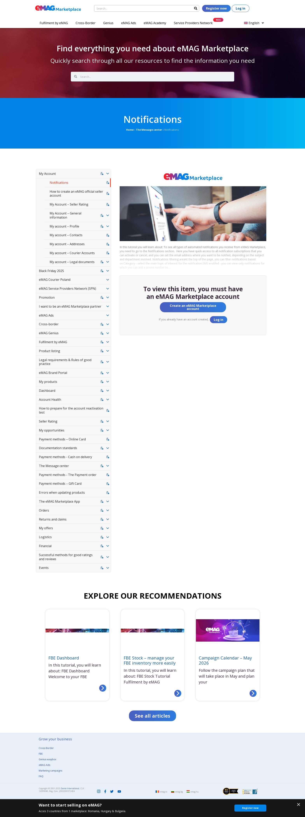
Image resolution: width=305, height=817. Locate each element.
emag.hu (195, 791)
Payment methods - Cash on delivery (65, 457)
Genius (108, 23)
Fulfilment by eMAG (54, 23)
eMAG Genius (49, 333)
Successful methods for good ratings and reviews (66, 557)
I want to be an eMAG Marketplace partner (70, 306)
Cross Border (46, 748)
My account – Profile (64, 226)
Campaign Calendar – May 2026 (225, 660)
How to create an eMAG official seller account (76, 193)
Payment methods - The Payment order (67, 475)
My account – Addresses (67, 244)
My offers (46, 528)
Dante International (70, 788)
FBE (41, 753)
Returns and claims (53, 519)
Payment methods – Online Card (62, 439)
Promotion (47, 297)
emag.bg (179, 791)
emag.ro (163, 791)
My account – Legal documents (72, 262)
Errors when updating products (62, 492)
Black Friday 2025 (51, 271)
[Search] (195, 8)
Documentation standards (58, 448)
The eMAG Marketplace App (59, 501)
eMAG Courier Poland (54, 279)
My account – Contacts (66, 235)
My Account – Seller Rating (69, 204)
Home (130, 129)
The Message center (149, 129)
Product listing (49, 351)
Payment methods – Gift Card (60, 483)
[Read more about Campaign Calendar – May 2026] (253, 693)
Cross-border (49, 324)
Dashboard (47, 390)
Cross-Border (86, 23)
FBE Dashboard (63, 658)
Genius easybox (47, 759)
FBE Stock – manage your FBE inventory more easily (150, 660)
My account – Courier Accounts (72, 253)
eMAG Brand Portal (53, 373)
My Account (47, 173)
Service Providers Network (193, 23)
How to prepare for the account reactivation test (71, 410)
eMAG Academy (155, 23)
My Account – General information (65, 215)
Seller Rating (48, 421)
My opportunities (51, 430)
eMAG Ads (128, 23)
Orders (44, 510)
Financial (45, 546)
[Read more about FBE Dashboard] (102, 688)
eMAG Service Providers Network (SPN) (67, 288)
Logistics (45, 537)
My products (48, 382)
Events (44, 568)
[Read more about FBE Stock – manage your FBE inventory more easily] (177, 693)
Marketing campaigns (50, 770)
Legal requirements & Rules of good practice (65, 362)
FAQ (41, 776)
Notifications (59, 182)
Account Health (50, 399)
